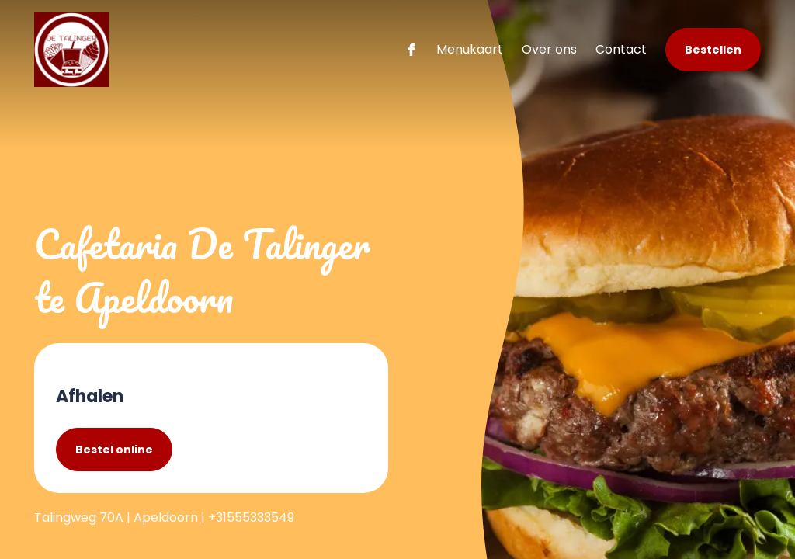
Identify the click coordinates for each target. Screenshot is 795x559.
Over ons (549, 49)
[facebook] (411, 49)
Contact (621, 49)
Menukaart (469, 49)
